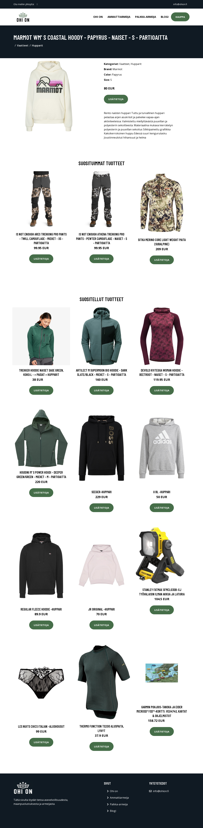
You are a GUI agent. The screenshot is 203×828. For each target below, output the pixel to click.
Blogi (165, 17)
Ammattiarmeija (119, 17)
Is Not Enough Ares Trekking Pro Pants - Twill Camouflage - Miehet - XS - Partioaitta (41, 238)
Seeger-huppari (102, 492)
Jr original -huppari (101, 609)
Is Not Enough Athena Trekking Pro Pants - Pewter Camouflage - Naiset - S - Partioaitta (101, 238)
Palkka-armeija (145, 17)
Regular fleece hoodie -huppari (41, 609)
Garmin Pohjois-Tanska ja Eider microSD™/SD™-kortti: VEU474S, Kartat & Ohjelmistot (162, 711)
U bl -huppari (161, 492)
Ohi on (98, 17)
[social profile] (37, 4)
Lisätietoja (115, 99)
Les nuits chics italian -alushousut (41, 726)
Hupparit (37, 45)
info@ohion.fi (180, 4)
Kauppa (180, 16)
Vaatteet (22, 45)
